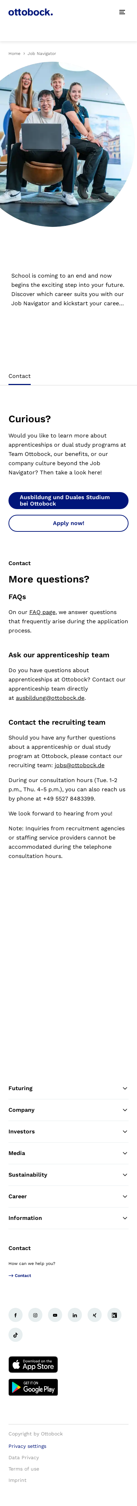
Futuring (68, 1088)
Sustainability (68, 1174)
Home (14, 53)
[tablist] (68, 378)
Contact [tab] (19, 376)
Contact (19, 1248)
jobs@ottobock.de (80, 765)
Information (68, 1218)
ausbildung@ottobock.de (50, 698)
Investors (68, 1131)
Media (68, 1153)
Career (68, 1196)
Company (68, 1110)
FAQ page (42, 612)
